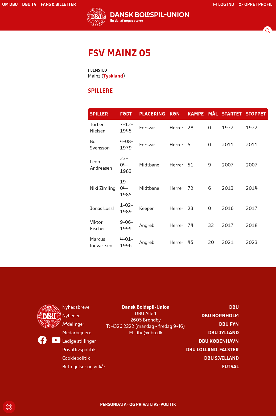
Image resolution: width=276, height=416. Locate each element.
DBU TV (29, 5)
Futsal (230, 366)
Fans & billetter (58, 5)
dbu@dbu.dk (148, 333)
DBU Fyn (229, 324)
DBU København (219, 341)
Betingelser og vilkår (83, 366)
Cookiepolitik (76, 358)
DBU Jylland (223, 333)
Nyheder (71, 316)
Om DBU (10, 5)
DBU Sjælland (221, 358)
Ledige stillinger (79, 341)
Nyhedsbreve (75, 307)
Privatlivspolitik (79, 350)
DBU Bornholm (220, 316)
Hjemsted (97, 70)
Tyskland (113, 76)
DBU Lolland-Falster (212, 350)
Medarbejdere (76, 333)
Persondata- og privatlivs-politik (138, 404)
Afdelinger (73, 324)
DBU (234, 307)
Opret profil (255, 4)
